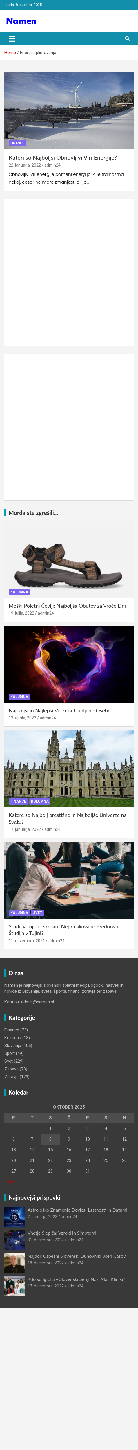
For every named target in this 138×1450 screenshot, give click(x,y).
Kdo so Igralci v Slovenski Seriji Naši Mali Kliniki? (76, 1279)
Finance (17, 143)
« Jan (9, 1181)
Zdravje (11, 1076)
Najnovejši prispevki (34, 1197)
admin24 (52, 165)
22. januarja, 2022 (25, 165)
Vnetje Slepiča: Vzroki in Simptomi (62, 1233)
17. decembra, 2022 (46, 1286)
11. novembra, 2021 (27, 940)
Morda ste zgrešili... (33, 512)
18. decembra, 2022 (46, 1263)
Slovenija (12, 1045)
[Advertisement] (69, 272)
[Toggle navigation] (12, 38)
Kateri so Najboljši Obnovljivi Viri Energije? (63, 157)
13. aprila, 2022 (22, 718)
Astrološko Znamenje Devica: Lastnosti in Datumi (77, 1209)
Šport (9, 1053)
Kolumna (19, 592)
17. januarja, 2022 (25, 829)
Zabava (11, 1069)
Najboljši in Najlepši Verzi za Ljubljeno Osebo (60, 710)
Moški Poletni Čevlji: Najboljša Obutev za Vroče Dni (67, 605)
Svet (37, 913)
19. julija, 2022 (21, 613)
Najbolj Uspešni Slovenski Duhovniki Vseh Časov (77, 1256)
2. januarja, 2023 (42, 1216)
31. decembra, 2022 (46, 1240)
